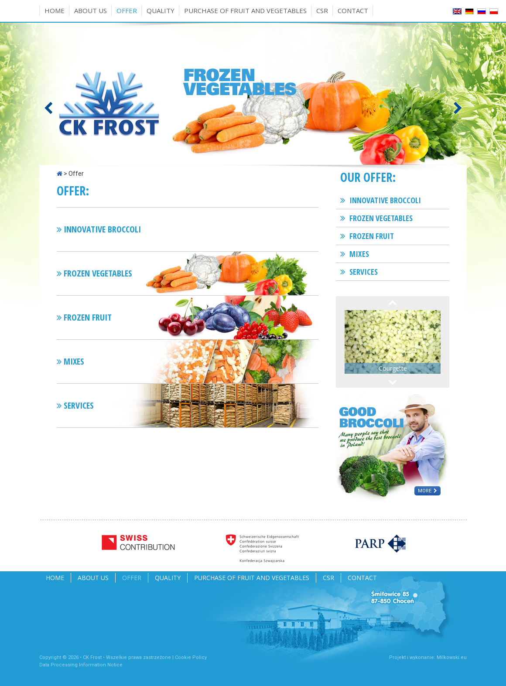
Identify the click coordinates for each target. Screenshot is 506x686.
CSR (322, 10)
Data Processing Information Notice (81, 665)
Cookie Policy (191, 657)
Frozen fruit (371, 236)
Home (54, 10)
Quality (160, 10)
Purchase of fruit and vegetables (245, 10)
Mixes (359, 254)
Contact (353, 10)
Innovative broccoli (385, 200)
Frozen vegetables (381, 218)
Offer (126, 10)
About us (90, 10)
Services (363, 271)
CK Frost (92, 657)
